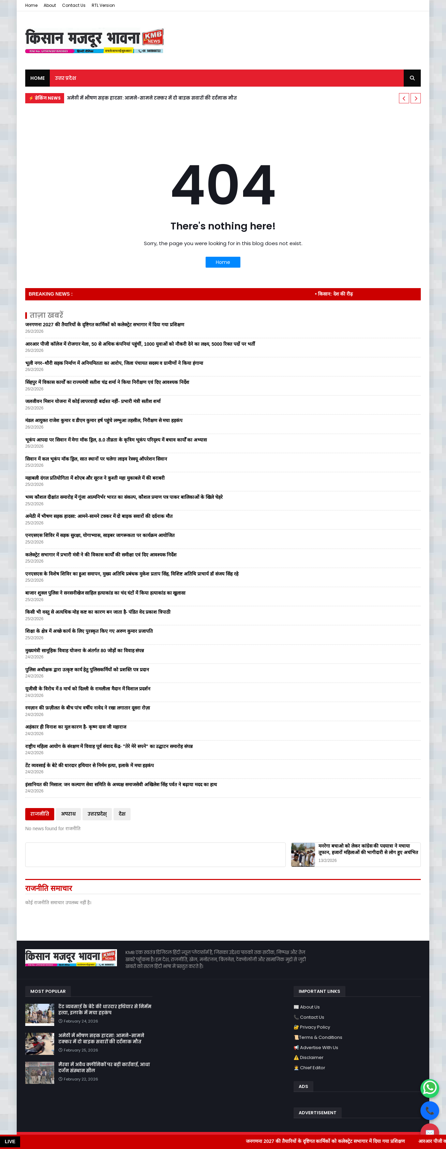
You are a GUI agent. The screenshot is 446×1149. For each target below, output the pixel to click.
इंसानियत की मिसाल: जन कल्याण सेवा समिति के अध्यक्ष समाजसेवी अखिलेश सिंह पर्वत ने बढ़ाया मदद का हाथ (121, 784)
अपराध (68, 814)
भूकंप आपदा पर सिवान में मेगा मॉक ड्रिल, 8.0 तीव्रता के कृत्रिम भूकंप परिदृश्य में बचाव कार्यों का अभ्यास (116, 440)
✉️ (429, 1133)
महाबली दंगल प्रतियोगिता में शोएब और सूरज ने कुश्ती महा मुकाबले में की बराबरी (95, 478)
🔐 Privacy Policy (312, 1027)
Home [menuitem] (37, 78)
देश (122, 814)
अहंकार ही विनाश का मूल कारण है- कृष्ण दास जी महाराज (75, 727)
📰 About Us (307, 1007)
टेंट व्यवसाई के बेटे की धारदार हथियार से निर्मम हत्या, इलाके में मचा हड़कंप (89, 765)
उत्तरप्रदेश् (97, 814)
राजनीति (39, 814)
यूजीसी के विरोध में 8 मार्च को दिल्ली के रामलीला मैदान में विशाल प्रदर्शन (87, 688)
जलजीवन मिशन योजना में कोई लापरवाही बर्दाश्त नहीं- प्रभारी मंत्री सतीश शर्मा (93, 401)
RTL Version (103, 5)
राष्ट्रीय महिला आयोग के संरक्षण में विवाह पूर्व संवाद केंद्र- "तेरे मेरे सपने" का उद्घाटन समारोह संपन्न (109, 746)
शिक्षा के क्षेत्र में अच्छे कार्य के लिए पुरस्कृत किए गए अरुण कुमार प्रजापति (89, 631)
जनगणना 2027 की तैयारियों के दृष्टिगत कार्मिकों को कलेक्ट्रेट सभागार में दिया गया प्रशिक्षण (104, 324)
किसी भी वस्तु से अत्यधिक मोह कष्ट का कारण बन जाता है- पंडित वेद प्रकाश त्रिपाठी (97, 612)
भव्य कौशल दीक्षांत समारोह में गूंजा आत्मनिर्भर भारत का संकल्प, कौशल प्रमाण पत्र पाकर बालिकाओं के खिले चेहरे (124, 497)
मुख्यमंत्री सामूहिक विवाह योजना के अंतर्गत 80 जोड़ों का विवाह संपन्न (84, 650)
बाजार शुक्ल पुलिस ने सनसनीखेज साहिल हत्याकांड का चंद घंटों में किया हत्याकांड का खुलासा (105, 593)
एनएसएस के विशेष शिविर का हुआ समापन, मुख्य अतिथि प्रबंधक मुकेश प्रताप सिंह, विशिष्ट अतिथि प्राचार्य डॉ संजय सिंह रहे (131, 574)
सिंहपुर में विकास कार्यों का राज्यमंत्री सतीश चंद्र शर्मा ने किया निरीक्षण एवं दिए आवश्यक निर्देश (107, 382)
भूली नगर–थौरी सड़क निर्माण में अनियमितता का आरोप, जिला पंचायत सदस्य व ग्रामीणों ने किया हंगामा (114, 363)
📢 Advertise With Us (316, 1047)
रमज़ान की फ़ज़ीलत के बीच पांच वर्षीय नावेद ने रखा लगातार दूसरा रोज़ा (87, 708)
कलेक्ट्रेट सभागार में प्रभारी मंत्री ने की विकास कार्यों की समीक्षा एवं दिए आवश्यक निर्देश (101, 554)
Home (31, 5)
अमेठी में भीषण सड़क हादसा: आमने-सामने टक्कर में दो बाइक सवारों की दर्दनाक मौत (152, 98)
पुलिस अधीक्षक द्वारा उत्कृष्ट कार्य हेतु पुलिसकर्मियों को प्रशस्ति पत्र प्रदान (87, 669)
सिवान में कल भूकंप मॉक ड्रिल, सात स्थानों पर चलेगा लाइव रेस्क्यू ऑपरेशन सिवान (96, 459)
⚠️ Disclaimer (309, 1057)
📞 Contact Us (309, 1017)
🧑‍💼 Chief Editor (309, 1067)
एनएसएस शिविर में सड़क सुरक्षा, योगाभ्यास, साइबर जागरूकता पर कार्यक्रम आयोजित (100, 535)
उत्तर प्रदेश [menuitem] (65, 78)
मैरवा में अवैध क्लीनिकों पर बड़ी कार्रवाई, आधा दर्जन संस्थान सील (104, 1068)
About (50, 5)
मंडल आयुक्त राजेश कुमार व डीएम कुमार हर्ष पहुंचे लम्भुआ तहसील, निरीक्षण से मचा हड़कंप (103, 420)
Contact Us (74, 5)
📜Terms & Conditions (318, 1037)
